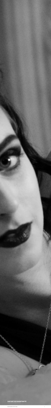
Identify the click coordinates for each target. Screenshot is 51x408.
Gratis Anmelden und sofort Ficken (12, 406)
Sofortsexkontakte (17, 401)
